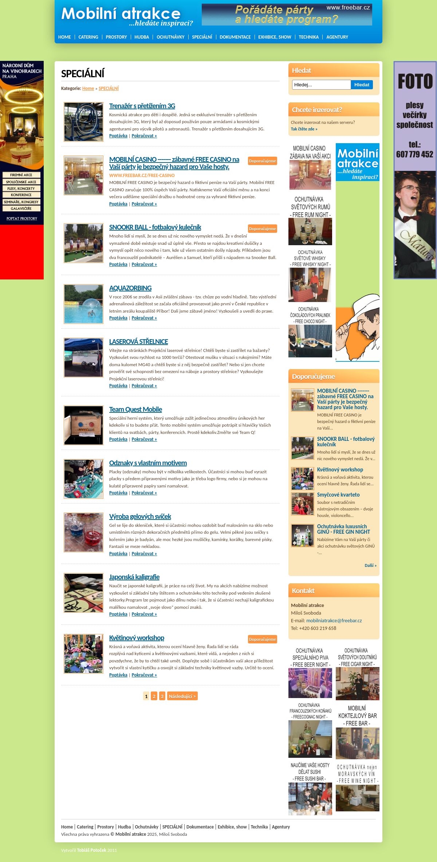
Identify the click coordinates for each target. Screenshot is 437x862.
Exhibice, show (275, 37)
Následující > (182, 696)
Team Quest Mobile (135, 409)
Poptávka (118, 135)
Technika (309, 37)
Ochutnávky (170, 37)
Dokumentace (235, 37)
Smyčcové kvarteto (338, 494)
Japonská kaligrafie (134, 576)
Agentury (337, 37)
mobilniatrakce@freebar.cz (334, 621)
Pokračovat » (144, 135)
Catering (88, 37)
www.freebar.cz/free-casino (141, 175)
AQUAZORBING (130, 287)
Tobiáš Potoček (91, 850)
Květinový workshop (136, 637)
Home (64, 37)
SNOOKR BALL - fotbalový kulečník (155, 227)
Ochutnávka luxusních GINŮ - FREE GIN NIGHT (343, 529)
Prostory (116, 37)
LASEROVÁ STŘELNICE (138, 341)
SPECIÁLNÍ (202, 37)
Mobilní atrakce (130, 834)
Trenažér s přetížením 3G (142, 105)
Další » (371, 565)
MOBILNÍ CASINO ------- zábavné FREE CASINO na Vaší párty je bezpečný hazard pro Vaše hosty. (174, 163)
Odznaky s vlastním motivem (148, 462)
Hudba (142, 37)
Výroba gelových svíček (140, 516)
